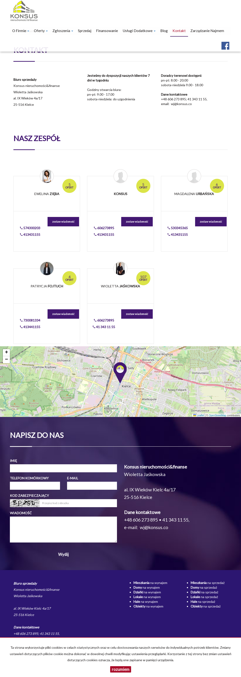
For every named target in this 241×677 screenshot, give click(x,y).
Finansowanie (107, 31)
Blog (164, 31)
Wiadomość (21, 513)
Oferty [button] (41, 31)
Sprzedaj (84, 31)
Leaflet (198, 415)
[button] (120, 371)
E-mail (72, 478)
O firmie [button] (20, 31)
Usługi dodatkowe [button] (139, 31)
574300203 (30, 228)
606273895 (104, 228)
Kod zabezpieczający (29, 495)
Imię (13, 461)
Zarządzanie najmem (207, 31)
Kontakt (179, 31)
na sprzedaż (208, 583)
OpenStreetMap (217, 415)
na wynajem (150, 583)
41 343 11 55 (104, 327)
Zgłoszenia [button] (62, 31)
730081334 (30, 320)
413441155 (30, 327)
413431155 (30, 234)
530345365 (178, 228)
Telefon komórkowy (29, 478)
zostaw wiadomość (63, 221)
